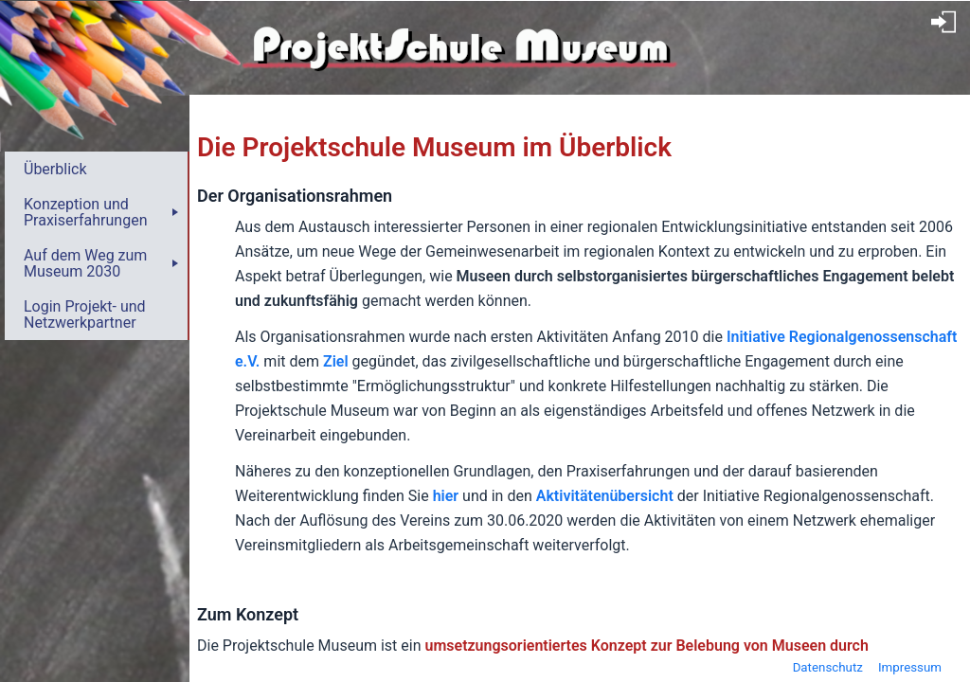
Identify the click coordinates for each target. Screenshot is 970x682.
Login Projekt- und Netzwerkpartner (85, 314)
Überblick (55, 169)
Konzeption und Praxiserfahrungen (85, 212)
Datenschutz (828, 667)
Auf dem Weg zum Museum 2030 (85, 263)
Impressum (910, 667)
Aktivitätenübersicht (605, 496)
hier (445, 496)
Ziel (336, 361)
